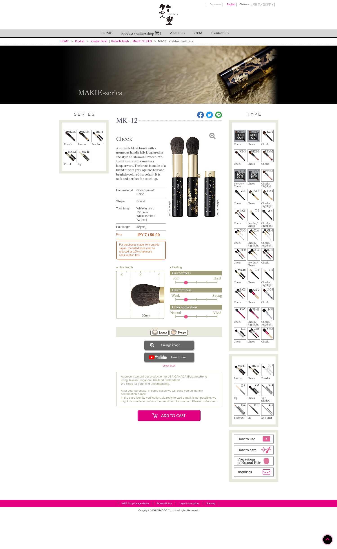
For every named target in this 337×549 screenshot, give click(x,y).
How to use (167, 357)
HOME (106, 33)
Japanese (215, 4)
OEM (198, 33)
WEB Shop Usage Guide (135, 538)
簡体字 (256, 4)
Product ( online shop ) (141, 33)
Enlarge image (165, 345)
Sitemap (210, 538)
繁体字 (267, 4)
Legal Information (189, 538)
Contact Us (220, 33)
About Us (177, 33)
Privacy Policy (164, 538)
